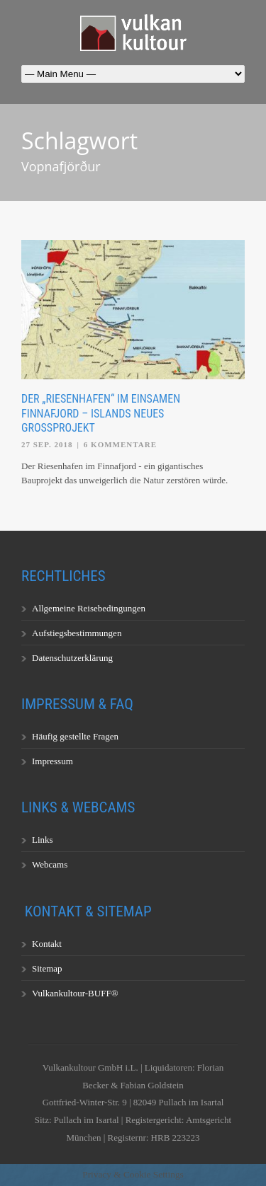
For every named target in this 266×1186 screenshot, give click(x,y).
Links (42, 839)
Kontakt (47, 943)
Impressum (52, 761)
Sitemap (47, 968)
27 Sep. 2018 (46, 444)
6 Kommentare (120, 444)
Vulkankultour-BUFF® (75, 993)
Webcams (49, 864)
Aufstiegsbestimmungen (76, 633)
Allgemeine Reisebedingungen (88, 608)
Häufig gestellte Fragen (75, 736)
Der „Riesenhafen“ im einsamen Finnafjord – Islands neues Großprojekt (100, 413)
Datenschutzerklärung (72, 657)
